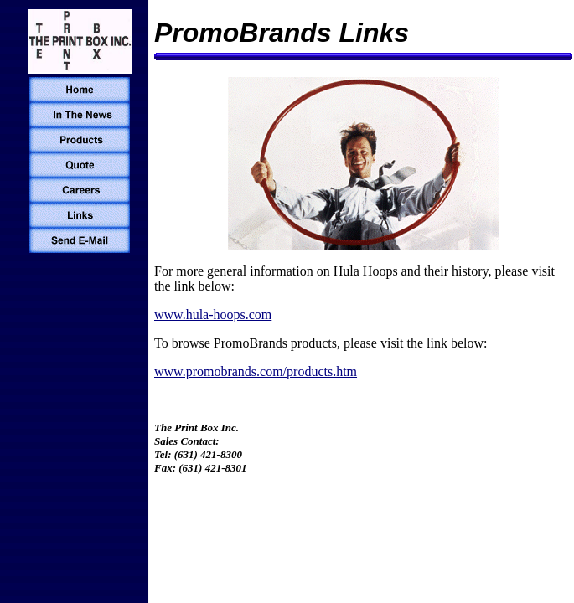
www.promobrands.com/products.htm (255, 371)
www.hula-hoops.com (212, 314)
